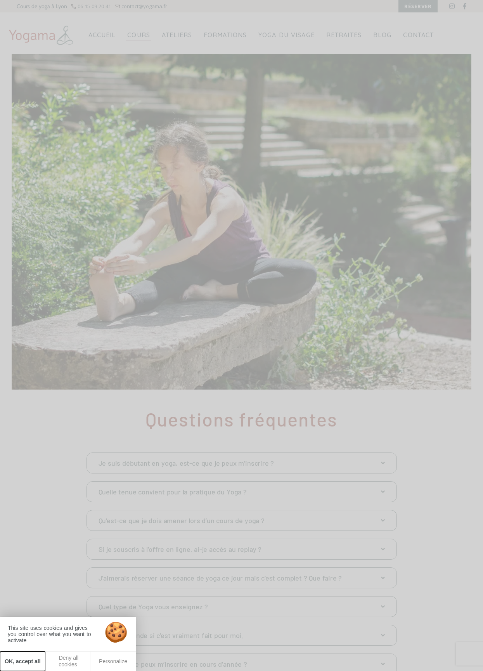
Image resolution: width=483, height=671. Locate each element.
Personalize (113, 661)
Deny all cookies (67, 661)
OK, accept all (23, 661)
